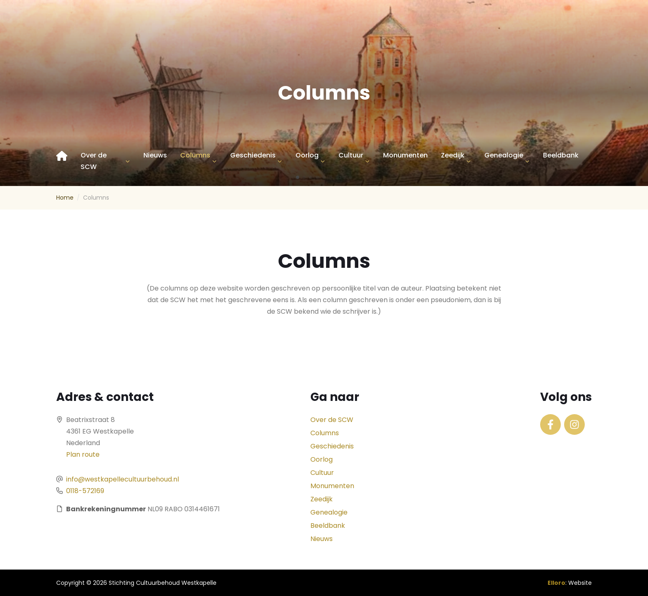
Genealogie (503, 155)
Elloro (556, 583)
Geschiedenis (253, 155)
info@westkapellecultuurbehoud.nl (122, 479)
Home (65, 197)
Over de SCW (94, 161)
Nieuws (155, 155)
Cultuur (350, 155)
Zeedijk (453, 155)
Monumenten (405, 155)
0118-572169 (85, 491)
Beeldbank (561, 155)
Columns (195, 155)
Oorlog (307, 155)
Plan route (83, 454)
